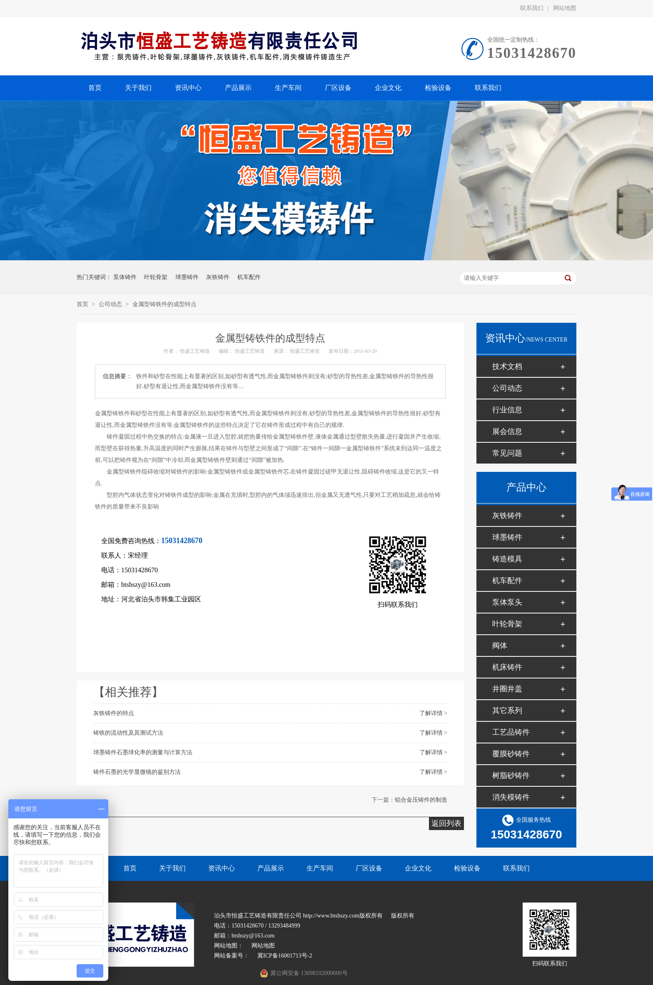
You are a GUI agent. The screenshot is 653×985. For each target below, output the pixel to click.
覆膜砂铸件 (511, 754)
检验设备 (467, 868)
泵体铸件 (125, 277)
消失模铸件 (511, 797)
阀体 (499, 645)
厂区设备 (369, 868)
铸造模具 (507, 559)
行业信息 (507, 410)
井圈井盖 (507, 689)
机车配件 (249, 277)
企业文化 (418, 868)
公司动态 (111, 304)
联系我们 (531, 8)
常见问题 (507, 453)
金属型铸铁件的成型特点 (164, 304)
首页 (83, 304)
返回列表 (446, 823)
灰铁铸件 (217, 277)
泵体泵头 (507, 602)
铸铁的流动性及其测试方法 (128, 733)
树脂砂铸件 (511, 775)
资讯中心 (221, 868)
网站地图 (564, 8)
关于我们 (172, 868)
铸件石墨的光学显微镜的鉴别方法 (137, 772)
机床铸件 (507, 667)
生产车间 (320, 868)
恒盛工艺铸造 (195, 351)
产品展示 (270, 868)
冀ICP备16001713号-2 (284, 956)
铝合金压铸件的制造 (421, 800)
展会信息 (507, 431)
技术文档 (507, 366)
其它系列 (507, 710)
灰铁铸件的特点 (113, 713)
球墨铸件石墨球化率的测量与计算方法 (142, 752)
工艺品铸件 (511, 732)
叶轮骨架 (155, 277)
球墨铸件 (187, 277)
